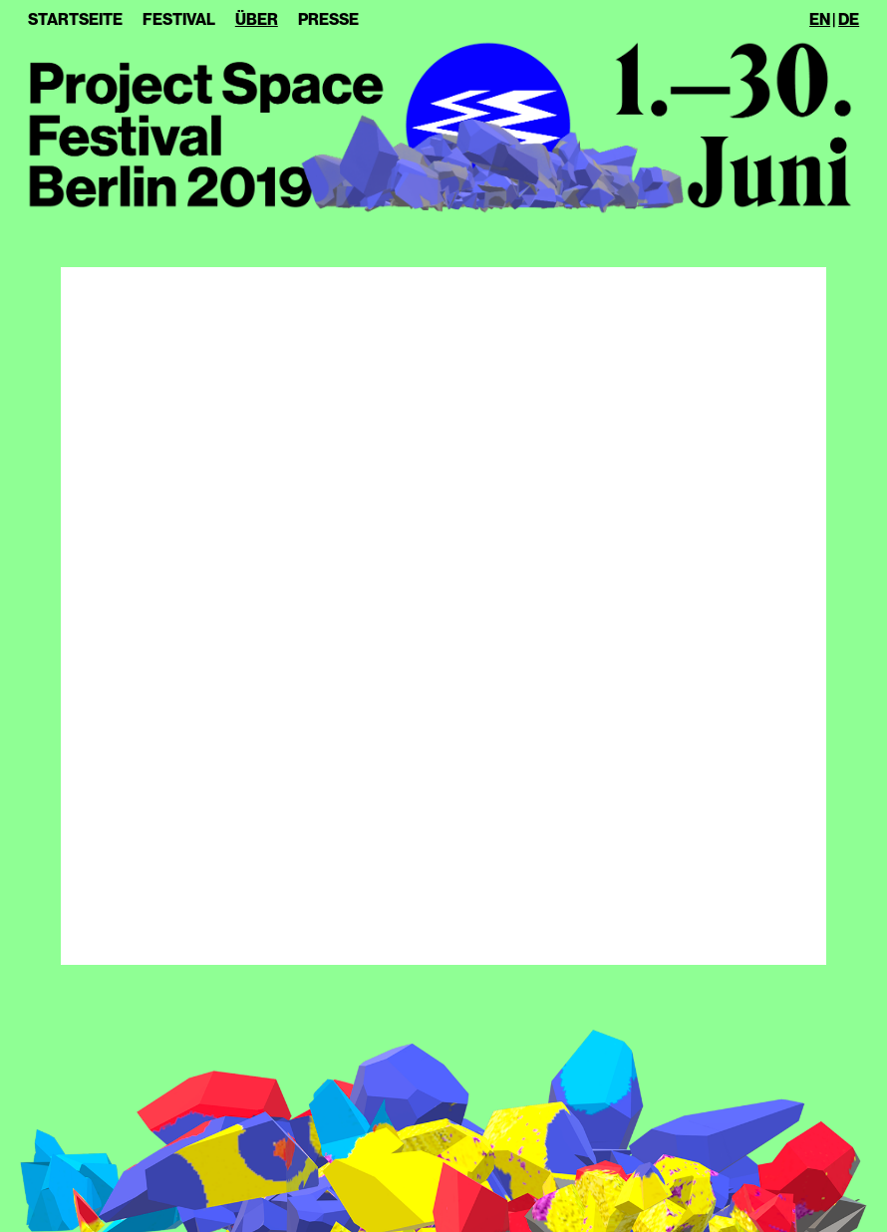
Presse (328, 19)
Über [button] (256, 19)
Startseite (75, 19)
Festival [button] (179, 19)
